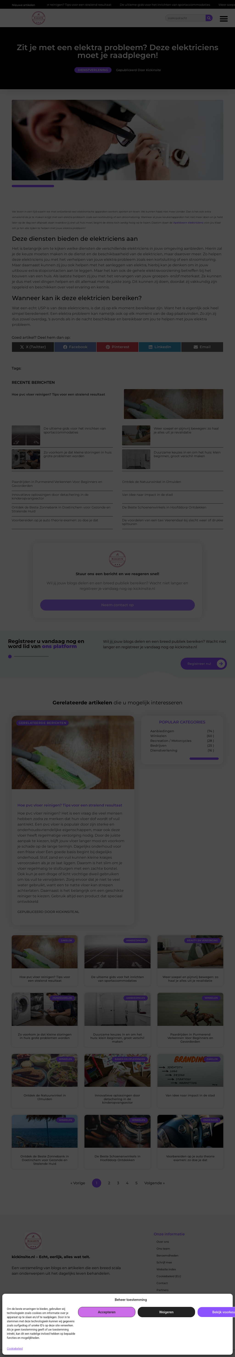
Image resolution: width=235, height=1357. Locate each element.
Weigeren (166, 1312)
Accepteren (107, 1312)
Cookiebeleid (15, 1348)
